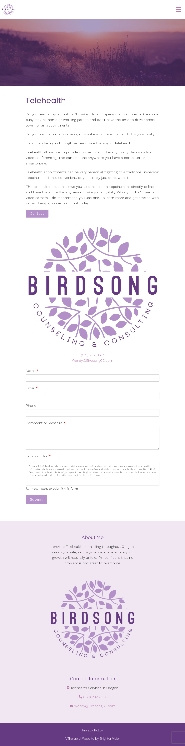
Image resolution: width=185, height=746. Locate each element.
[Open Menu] (178, 9)
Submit (36, 499)
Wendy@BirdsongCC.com (92, 360)
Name (32, 371)
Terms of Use (38, 456)
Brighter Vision (110, 738)
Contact (37, 213)
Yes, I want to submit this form (55, 488)
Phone (31, 405)
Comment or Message (46, 423)
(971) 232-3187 (92, 355)
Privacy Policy (92, 730)
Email (32, 388)
